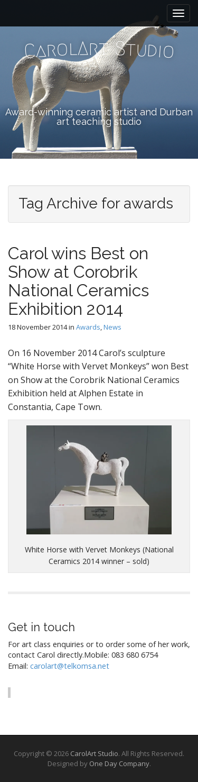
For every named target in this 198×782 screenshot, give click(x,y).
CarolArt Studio (94, 753)
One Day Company (119, 763)
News (112, 327)
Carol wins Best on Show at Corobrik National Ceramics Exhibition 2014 (78, 281)
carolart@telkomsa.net (69, 666)
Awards (88, 327)
